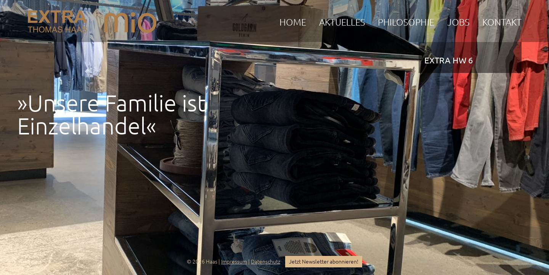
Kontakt (502, 22)
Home (292, 22)
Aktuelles (342, 22)
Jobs (458, 22)
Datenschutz (265, 262)
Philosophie (406, 22)
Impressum (234, 262)
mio (130, 19)
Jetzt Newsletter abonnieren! (323, 262)
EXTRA (57, 19)
